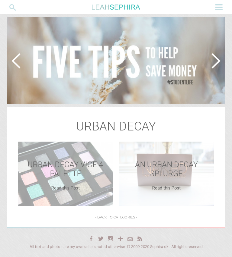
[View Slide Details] (116, 60)
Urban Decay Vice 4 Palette (65, 169)
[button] (16, 61)
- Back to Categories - (116, 217)
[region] (116, 60)
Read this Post (65, 188)
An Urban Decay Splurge (166, 169)
